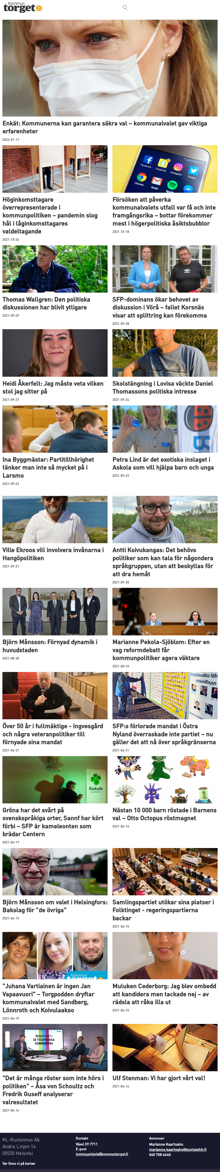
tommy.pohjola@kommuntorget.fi (102, 1154)
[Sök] (125, 7)
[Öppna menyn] (212, 7)
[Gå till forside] (23, 8)
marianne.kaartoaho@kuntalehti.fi (177, 1149)
